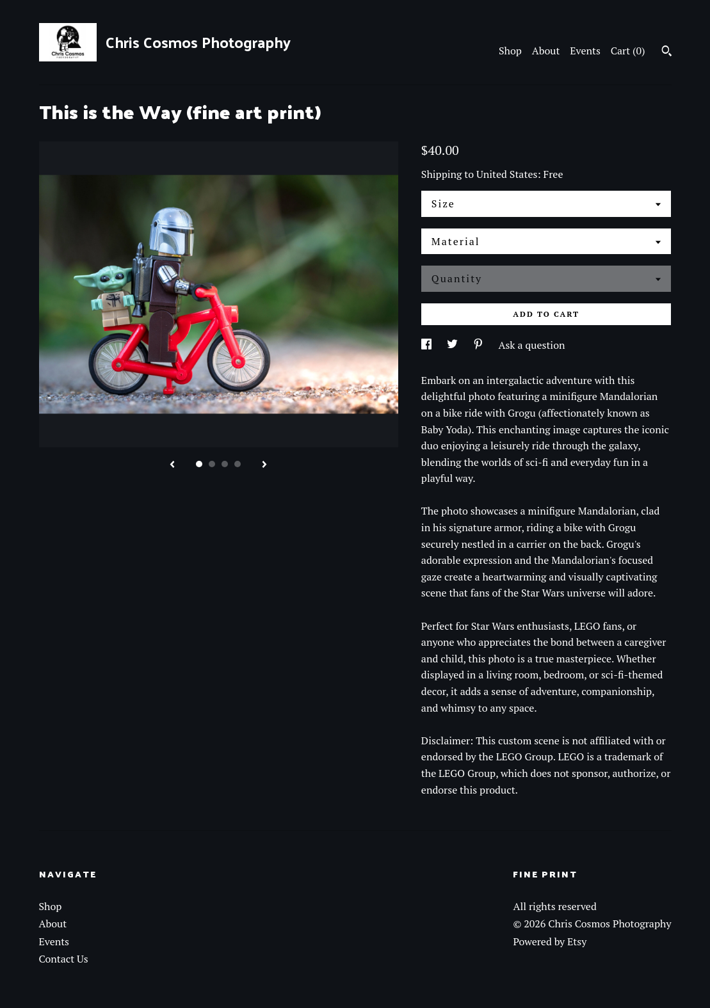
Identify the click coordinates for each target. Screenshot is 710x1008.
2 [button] (212, 464)
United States (506, 174)
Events (585, 51)
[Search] (667, 52)
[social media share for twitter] (453, 345)
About (546, 51)
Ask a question (532, 345)
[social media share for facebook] (427, 345)
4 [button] (237, 464)
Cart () (628, 51)
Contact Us (63, 959)
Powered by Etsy (549, 941)
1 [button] (199, 464)
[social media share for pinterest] (479, 345)
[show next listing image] (264, 465)
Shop (510, 51)
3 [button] (225, 464)
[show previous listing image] (172, 465)
